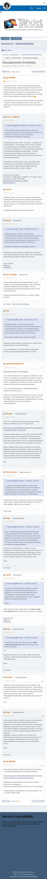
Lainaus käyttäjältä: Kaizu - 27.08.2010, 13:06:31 (22, 583)
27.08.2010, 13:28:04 (9, 578)
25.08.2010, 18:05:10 (9, 120)
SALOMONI (10, 78)
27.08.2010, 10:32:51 (9, 367)
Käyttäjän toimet (38, 72)
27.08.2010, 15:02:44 (9, 680)
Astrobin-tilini (7, 267)
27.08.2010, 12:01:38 (9, 417)
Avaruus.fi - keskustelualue (17, 43)
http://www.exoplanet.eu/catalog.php (16, 371)
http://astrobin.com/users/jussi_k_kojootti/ (15, 181)
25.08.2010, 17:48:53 (11, 81)
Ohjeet (14, 872)
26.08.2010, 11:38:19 (9, 278)
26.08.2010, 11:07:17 (9, 193)
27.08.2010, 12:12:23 (9, 475)
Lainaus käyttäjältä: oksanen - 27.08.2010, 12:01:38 (23, 481)
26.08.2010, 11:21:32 (9, 224)
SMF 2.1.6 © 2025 (18, 874)
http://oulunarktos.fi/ (9, 183)
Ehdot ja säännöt (22, 872)
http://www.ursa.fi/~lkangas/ (21, 304)
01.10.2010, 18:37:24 (9, 765)
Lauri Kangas (11, 274)
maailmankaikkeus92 (14, 364)
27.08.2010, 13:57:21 (9, 632)
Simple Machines (29, 874)
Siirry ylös (6, 801)
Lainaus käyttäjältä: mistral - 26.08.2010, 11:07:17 (22, 229)
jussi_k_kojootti (12, 117)
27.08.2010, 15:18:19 (9, 715)
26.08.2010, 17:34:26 (9, 314)
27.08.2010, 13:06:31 (9, 521)
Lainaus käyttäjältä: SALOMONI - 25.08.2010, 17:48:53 (24, 125)
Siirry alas (6, 72)
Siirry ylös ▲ (31, 872)
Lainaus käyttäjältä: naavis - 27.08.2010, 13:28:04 (22, 638)
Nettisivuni (6, 265)
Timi (7, 311)
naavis (8, 220)
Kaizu (7, 518)
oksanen (9, 414)
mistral (8, 189)
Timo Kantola (11, 472)
